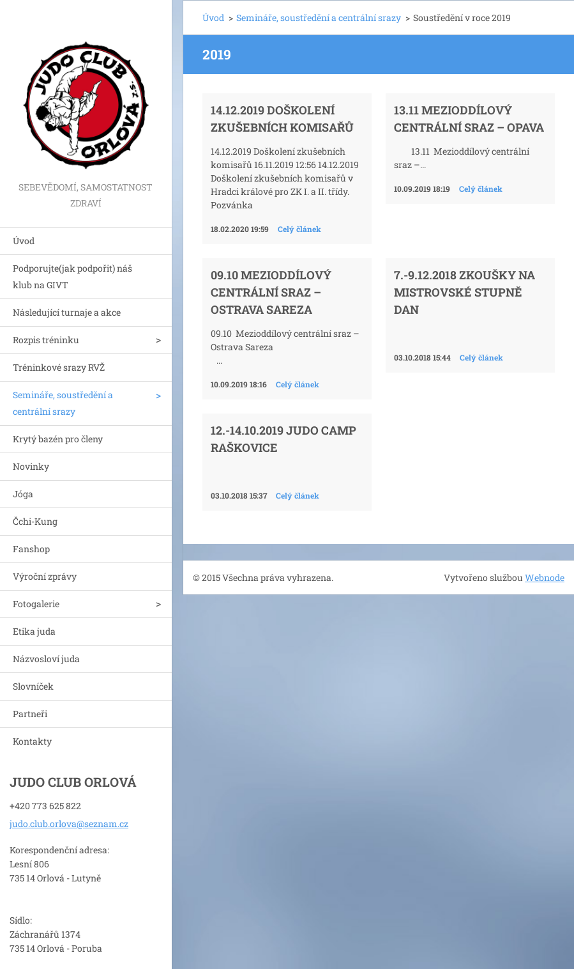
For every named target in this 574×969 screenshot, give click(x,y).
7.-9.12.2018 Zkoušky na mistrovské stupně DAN (464, 292)
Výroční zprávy (45, 576)
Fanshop (31, 549)
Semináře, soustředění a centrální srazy (63, 403)
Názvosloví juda (46, 659)
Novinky (31, 466)
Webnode (544, 577)
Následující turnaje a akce (67, 312)
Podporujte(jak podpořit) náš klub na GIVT (72, 276)
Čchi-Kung (35, 521)
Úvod (23, 241)
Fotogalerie (36, 604)
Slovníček (33, 686)
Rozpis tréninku (46, 340)
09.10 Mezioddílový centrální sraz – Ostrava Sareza (271, 292)
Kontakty (32, 741)
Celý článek (299, 229)
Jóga (23, 494)
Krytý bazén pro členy (58, 439)
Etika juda (34, 631)
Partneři (30, 714)
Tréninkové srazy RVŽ (59, 367)
